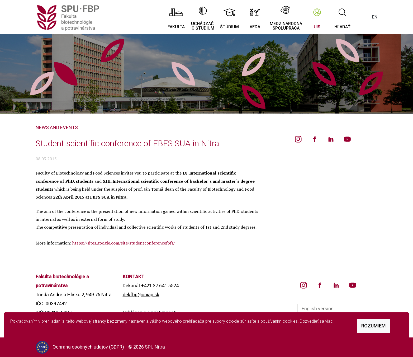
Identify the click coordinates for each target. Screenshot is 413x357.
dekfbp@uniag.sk (141, 294)
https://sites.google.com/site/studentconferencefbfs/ (123, 243)
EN (374, 17)
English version (318, 308)
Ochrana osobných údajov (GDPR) (89, 347)
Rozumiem (373, 325)
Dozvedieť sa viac (316, 321)
